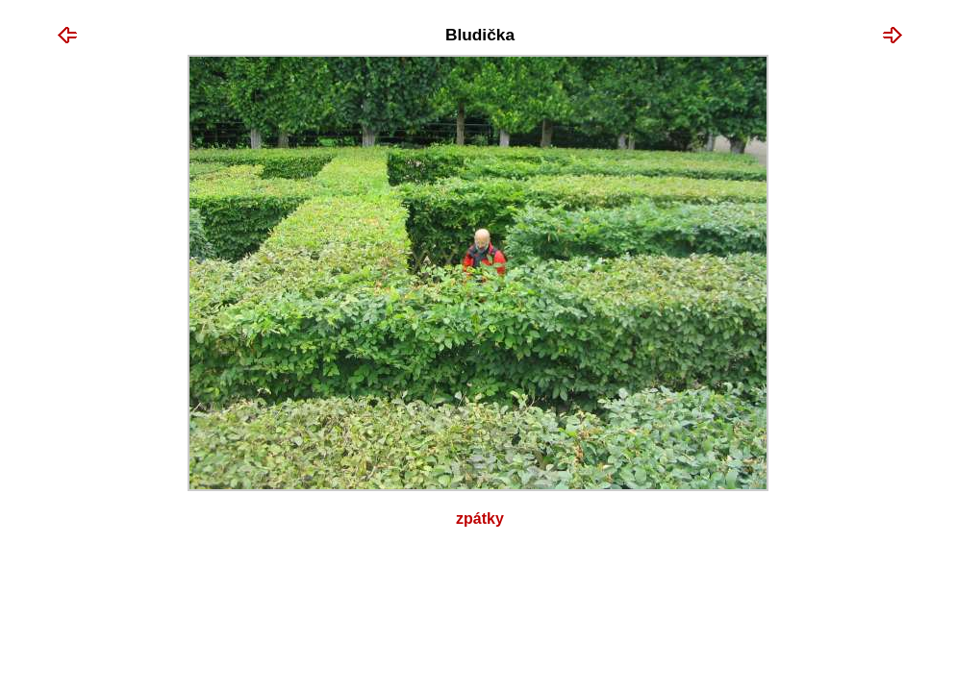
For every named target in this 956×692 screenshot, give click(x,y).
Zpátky (480, 518)
